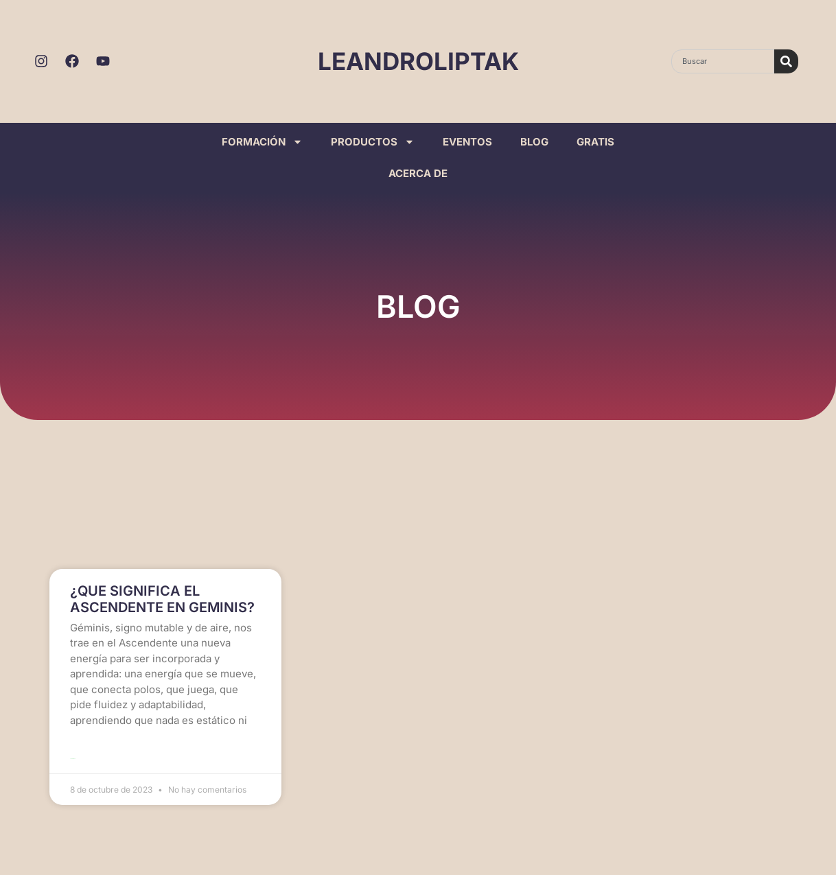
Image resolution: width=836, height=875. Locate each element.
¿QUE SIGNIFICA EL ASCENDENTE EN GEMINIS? (162, 599)
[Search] (786, 61)
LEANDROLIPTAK (418, 61)
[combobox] (722, 61)
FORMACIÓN (262, 142)
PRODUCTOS (373, 142)
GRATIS (595, 141)
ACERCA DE (418, 173)
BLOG (534, 141)
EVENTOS (467, 141)
